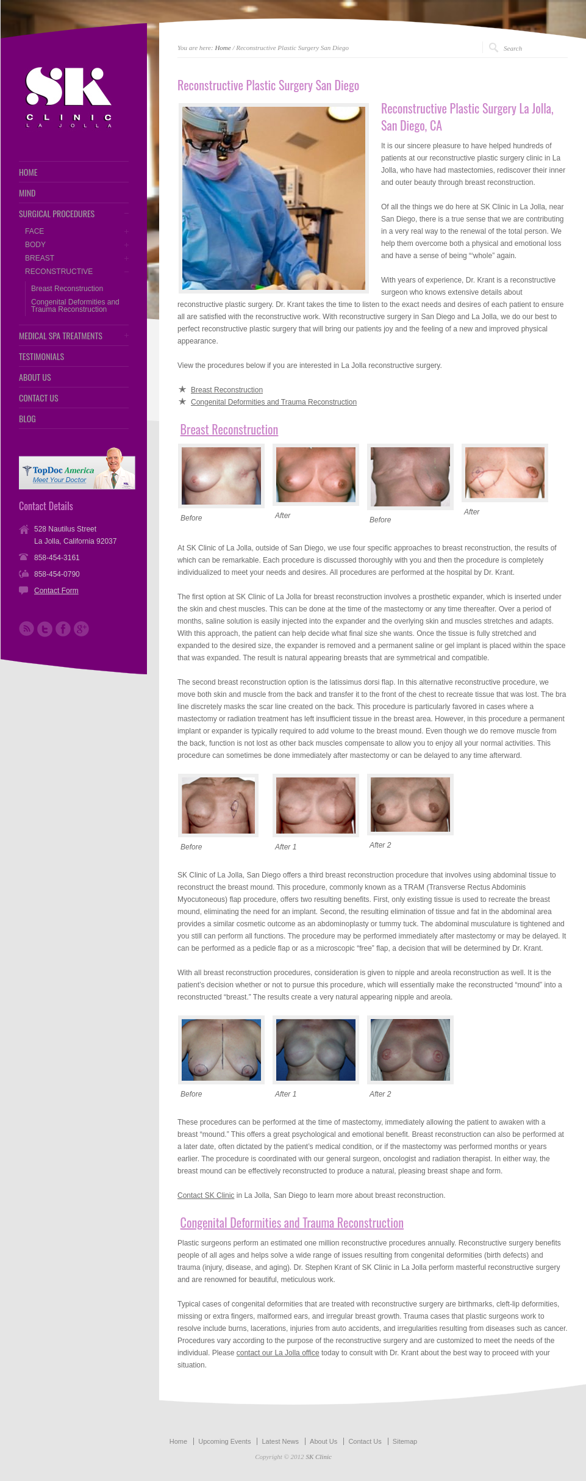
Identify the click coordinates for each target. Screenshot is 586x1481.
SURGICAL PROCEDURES (57, 213)
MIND (27, 193)
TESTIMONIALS (41, 356)
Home (222, 47)
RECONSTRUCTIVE (59, 271)
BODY (35, 244)
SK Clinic (318, 1456)
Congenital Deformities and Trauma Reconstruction (75, 305)
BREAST (39, 258)
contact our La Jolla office (278, 1353)
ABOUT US (35, 377)
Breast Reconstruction (67, 288)
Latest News (280, 1441)
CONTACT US (39, 398)
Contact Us (364, 1441)
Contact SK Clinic (205, 1195)
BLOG (27, 418)
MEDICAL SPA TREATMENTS (60, 335)
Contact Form (56, 590)
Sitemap (405, 1441)
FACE (34, 231)
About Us (323, 1441)
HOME (28, 172)
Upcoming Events (224, 1441)
